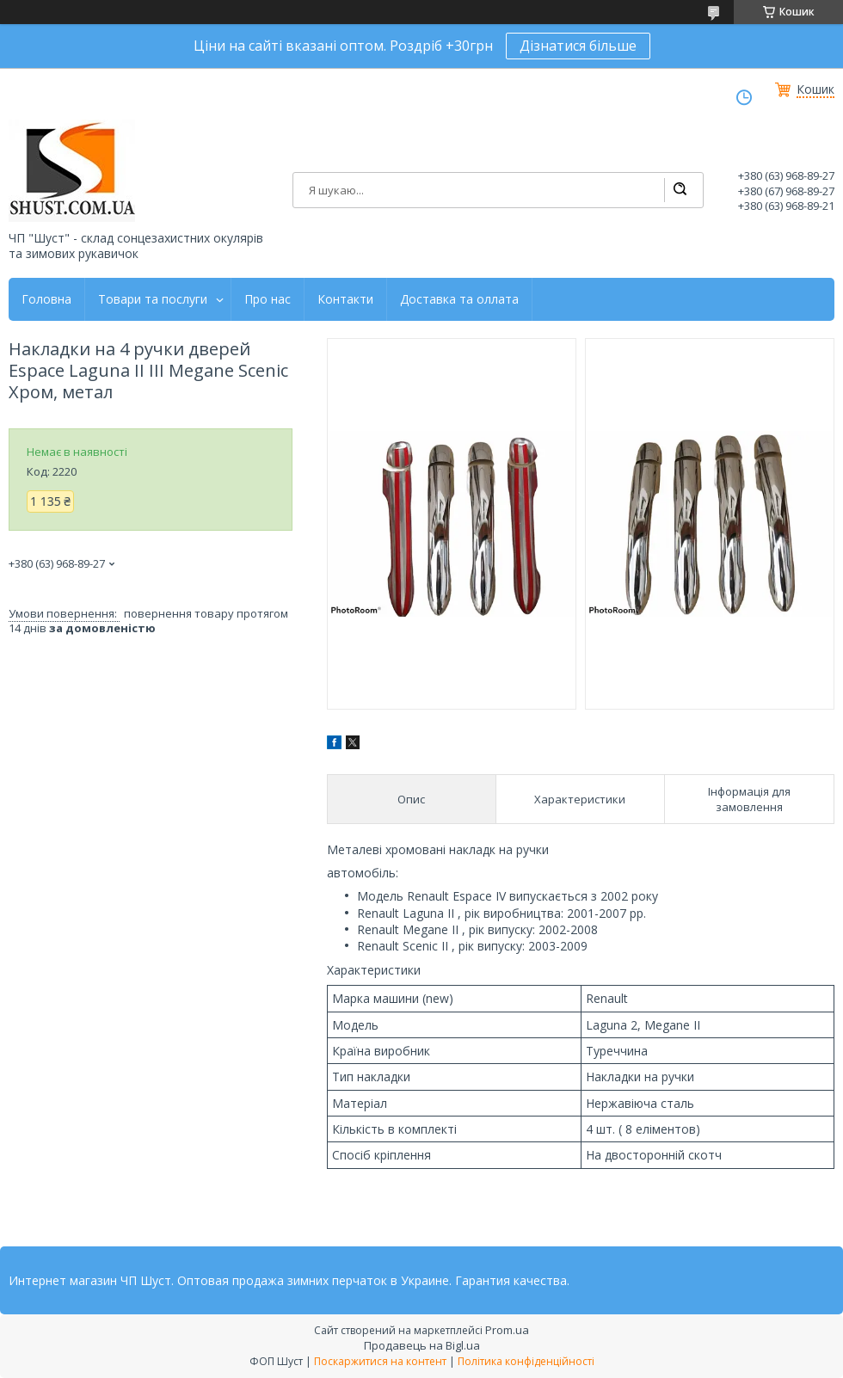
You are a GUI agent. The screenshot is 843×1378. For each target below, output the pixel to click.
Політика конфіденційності (526, 1361)
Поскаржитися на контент (380, 1361)
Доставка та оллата (459, 299)
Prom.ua (507, 1330)
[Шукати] (679, 190)
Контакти (345, 299)
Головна (46, 299)
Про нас (267, 299)
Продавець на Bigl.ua (422, 1345)
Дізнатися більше (578, 45)
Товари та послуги (152, 299)
